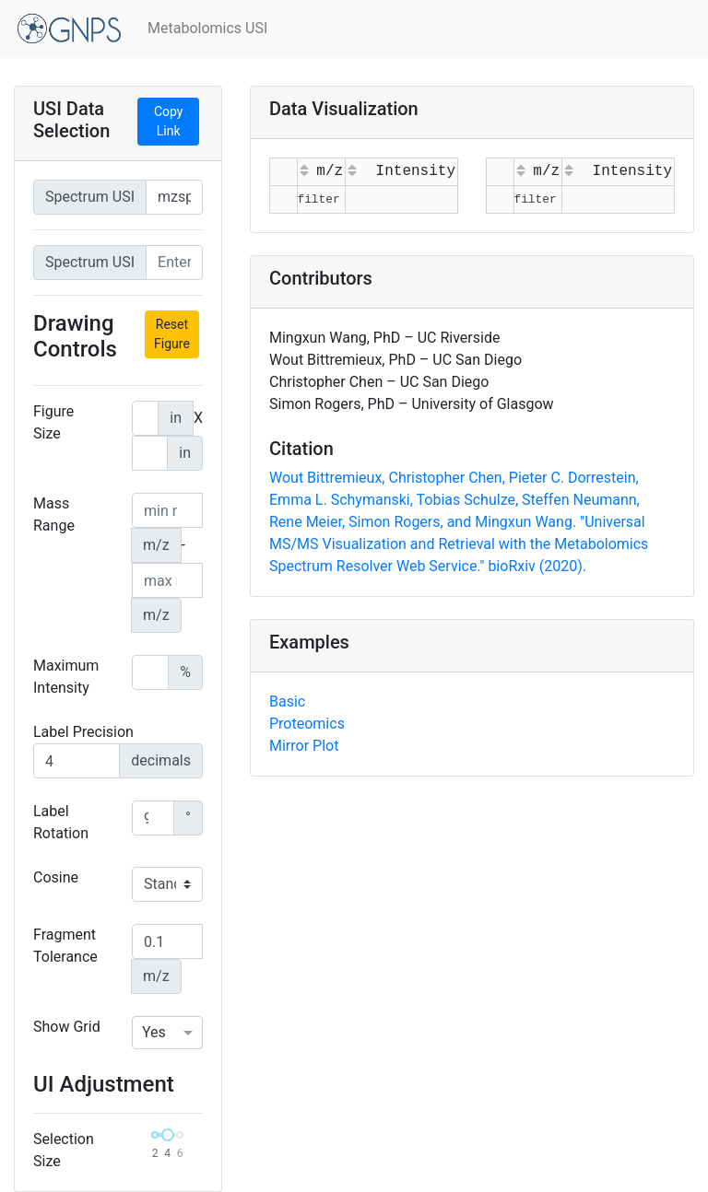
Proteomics (307, 723)
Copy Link (168, 121)
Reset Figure (172, 334)
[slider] (167, 1134)
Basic (287, 701)
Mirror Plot (303, 745)
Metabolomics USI (207, 28)
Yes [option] (154, 1032)
